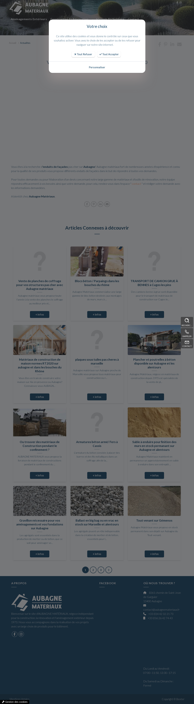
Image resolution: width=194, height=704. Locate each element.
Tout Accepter (109, 54)
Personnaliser (97, 67)
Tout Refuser (83, 54)
